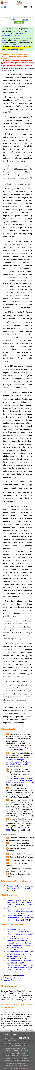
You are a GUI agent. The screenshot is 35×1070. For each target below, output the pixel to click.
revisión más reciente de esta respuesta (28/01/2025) (16, 48)
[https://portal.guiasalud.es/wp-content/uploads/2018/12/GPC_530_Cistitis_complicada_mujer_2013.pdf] (20, 780)
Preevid (7, 12)
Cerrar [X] (24, 1038)
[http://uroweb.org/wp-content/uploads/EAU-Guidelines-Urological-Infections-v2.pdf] (19, 762)
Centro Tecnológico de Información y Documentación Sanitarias (13, 978)
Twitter (2, 7)
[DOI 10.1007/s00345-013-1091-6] (19, 746)
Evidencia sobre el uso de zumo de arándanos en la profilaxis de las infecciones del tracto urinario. (20, 967)
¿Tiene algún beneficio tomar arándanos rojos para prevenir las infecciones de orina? (20, 917)
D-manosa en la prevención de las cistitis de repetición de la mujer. (20, 887)
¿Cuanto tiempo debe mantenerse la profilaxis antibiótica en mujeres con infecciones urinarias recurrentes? (20, 955)
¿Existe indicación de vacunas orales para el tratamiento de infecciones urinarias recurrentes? (20, 931)
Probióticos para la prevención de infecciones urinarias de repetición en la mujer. (20, 911)
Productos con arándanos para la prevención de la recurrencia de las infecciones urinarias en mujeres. (20, 902)
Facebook (5, 7)
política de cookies (21, 1068)
